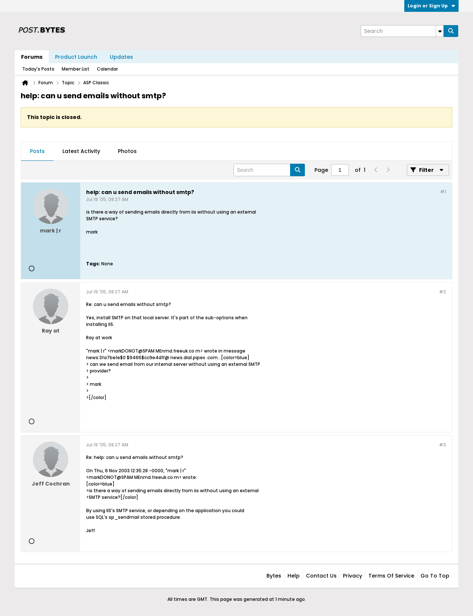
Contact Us (321, 575)
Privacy (352, 575)
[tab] (37, 151)
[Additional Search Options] (440, 31)
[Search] (402, 31)
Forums (31, 57)
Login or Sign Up (431, 6)
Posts (37, 151)
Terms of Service (391, 575)
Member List (75, 69)
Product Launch (76, 57)
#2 (442, 292)
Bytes (273, 575)
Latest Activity (81, 151)
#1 (443, 191)
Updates (121, 57)
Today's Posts (38, 69)
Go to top (435, 575)
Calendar (107, 69)
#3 (442, 445)
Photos (127, 151)
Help (293, 575)
